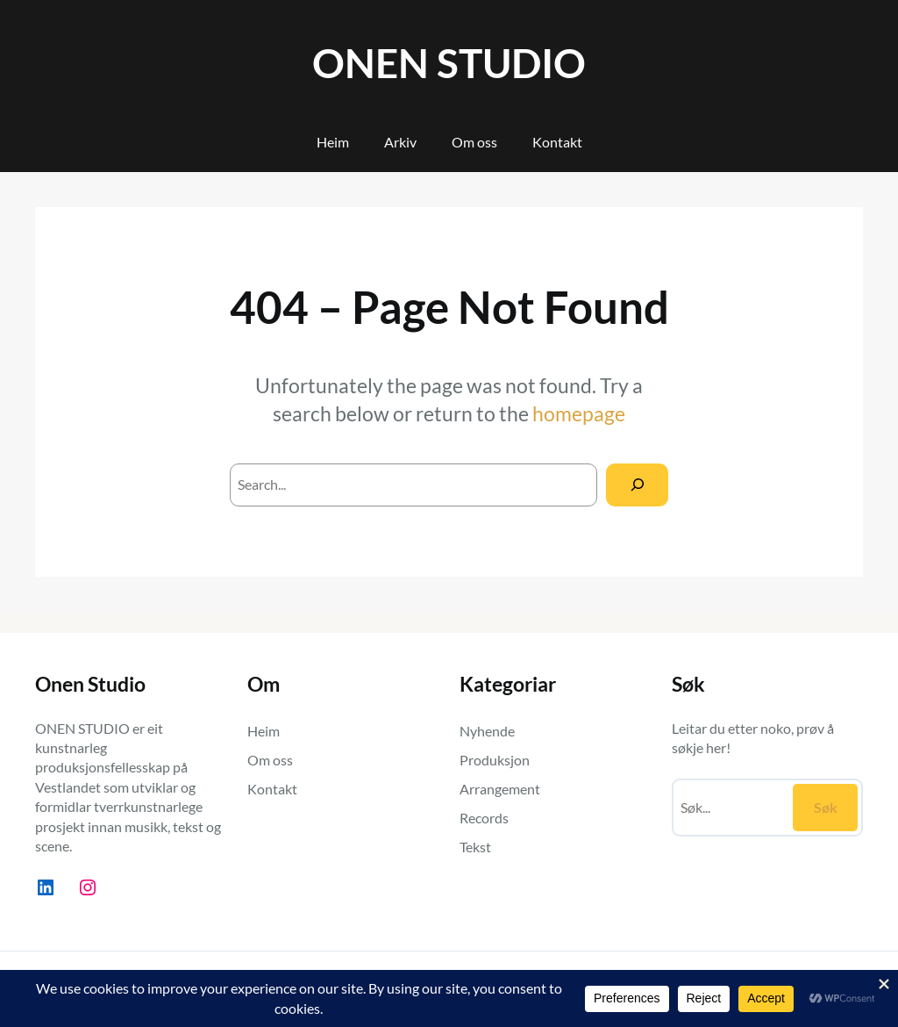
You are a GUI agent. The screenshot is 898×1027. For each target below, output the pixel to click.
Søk (825, 807)
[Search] (637, 484)
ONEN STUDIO (449, 63)
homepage (578, 413)
